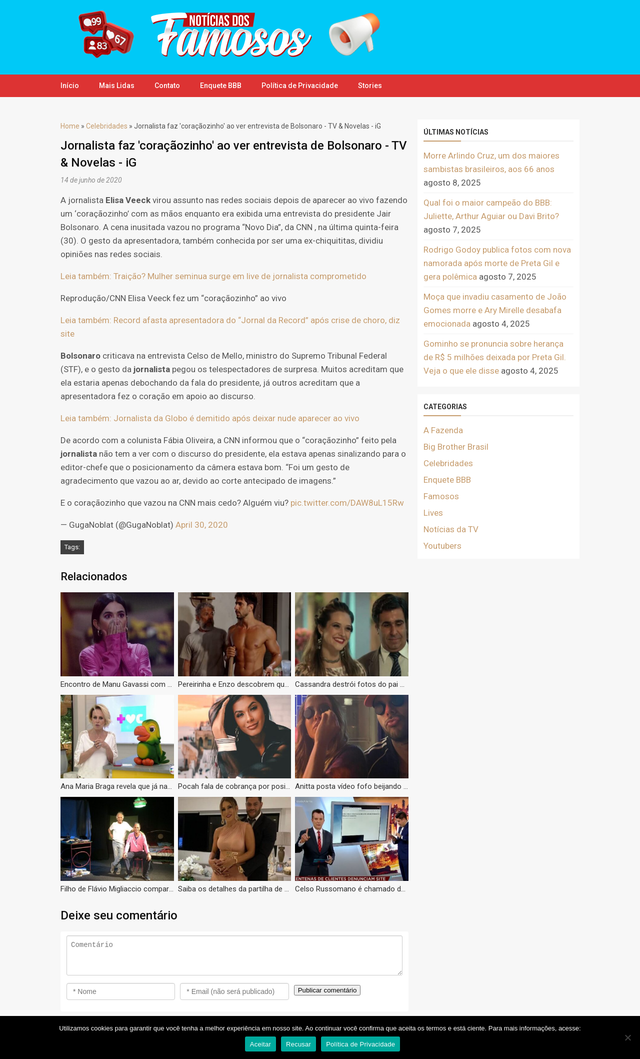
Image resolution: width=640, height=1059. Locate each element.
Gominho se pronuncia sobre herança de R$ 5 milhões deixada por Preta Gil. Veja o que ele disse (495, 357)
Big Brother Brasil (456, 447)
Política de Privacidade (300, 86)
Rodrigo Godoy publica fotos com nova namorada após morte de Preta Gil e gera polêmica (497, 263)
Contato (167, 86)
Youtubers (443, 546)
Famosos (441, 496)
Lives (433, 513)
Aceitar (260, 1044)
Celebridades (107, 126)
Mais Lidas (116, 86)
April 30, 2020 (202, 525)
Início (69, 86)
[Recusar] (627, 1037)
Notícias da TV (451, 529)
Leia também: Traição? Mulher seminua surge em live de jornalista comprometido (213, 276)
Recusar (298, 1044)
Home (70, 126)
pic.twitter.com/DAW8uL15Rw (347, 503)
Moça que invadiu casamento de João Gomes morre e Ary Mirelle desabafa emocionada (495, 310)
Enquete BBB (221, 86)
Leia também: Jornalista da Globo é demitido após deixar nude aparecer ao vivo (210, 418)
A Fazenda (443, 430)
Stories (370, 86)
